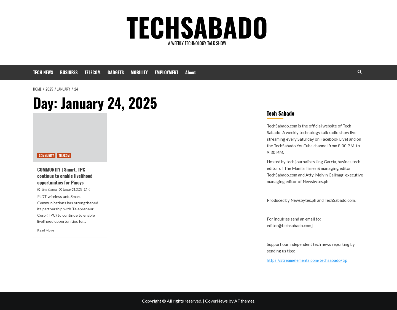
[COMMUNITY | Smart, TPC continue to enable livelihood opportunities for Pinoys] (70, 137)
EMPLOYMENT (166, 72)
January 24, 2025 (72, 189)
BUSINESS (69, 72)
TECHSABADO (197, 26)
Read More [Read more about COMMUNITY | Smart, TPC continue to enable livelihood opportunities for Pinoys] (45, 230)
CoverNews (216, 300)
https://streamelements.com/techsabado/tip (307, 260)
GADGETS (116, 72)
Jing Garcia (49, 189)
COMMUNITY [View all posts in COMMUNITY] (46, 155)
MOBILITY (139, 72)
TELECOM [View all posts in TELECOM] (63, 155)
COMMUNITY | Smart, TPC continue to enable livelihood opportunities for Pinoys (64, 176)
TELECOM (93, 72)
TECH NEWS (43, 72)
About (190, 72)
